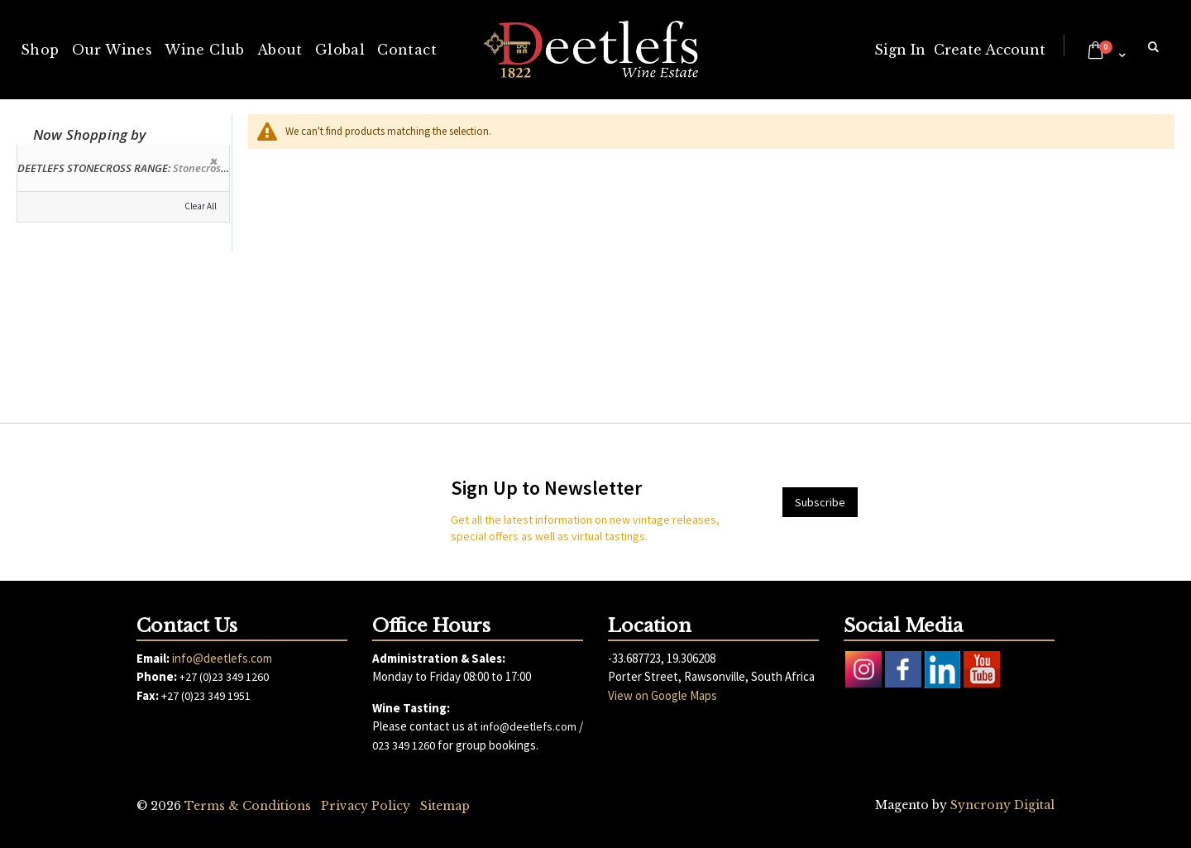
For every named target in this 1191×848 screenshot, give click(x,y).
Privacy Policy (365, 805)
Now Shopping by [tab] (89, 134)
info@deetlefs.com (222, 658)
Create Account (989, 49)
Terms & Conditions (247, 805)
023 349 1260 (403, 745)
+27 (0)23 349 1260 (224, 676)
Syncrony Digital (1002, 805)
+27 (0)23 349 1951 (206, 695)
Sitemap (445, 805)
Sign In (900, 49)
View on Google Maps (662, 695)
